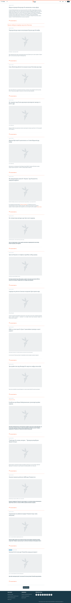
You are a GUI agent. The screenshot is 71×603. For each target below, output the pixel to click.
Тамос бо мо (9, 599)
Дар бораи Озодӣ (10, 594)
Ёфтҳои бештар (26, 587)
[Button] (12, 21)
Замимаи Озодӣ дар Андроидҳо (27, 594)
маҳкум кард (39, 206)
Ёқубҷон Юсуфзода (23, 204)
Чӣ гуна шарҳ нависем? (11, 597)
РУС (60, 1)
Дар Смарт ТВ (24, 597)
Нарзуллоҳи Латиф (12, 399)
